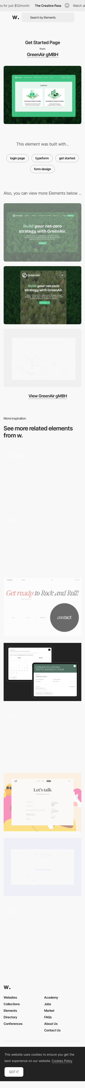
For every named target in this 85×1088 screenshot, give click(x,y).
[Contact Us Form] (42, 802)
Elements (10, 1010)
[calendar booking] (42, 542)
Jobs (47, 1004)
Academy (51, 997)
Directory (10, 1017)
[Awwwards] (15, 17)
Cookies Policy (62, 1060)
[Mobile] (42, 295)
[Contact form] (42, 607)
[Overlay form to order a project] (42, 737)
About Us (51, 1024)
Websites (10, 997)
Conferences (13, 1024)
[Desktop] (42, 232)
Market (49, 1010)
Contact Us (52, 1030)
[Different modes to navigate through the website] (42, 932)
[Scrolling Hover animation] (42, 358)
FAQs (48, 1017)
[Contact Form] (42, 867)
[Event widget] (42, 672)
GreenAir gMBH (42, 54)
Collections (12, 1004)
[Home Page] (42, 477)
